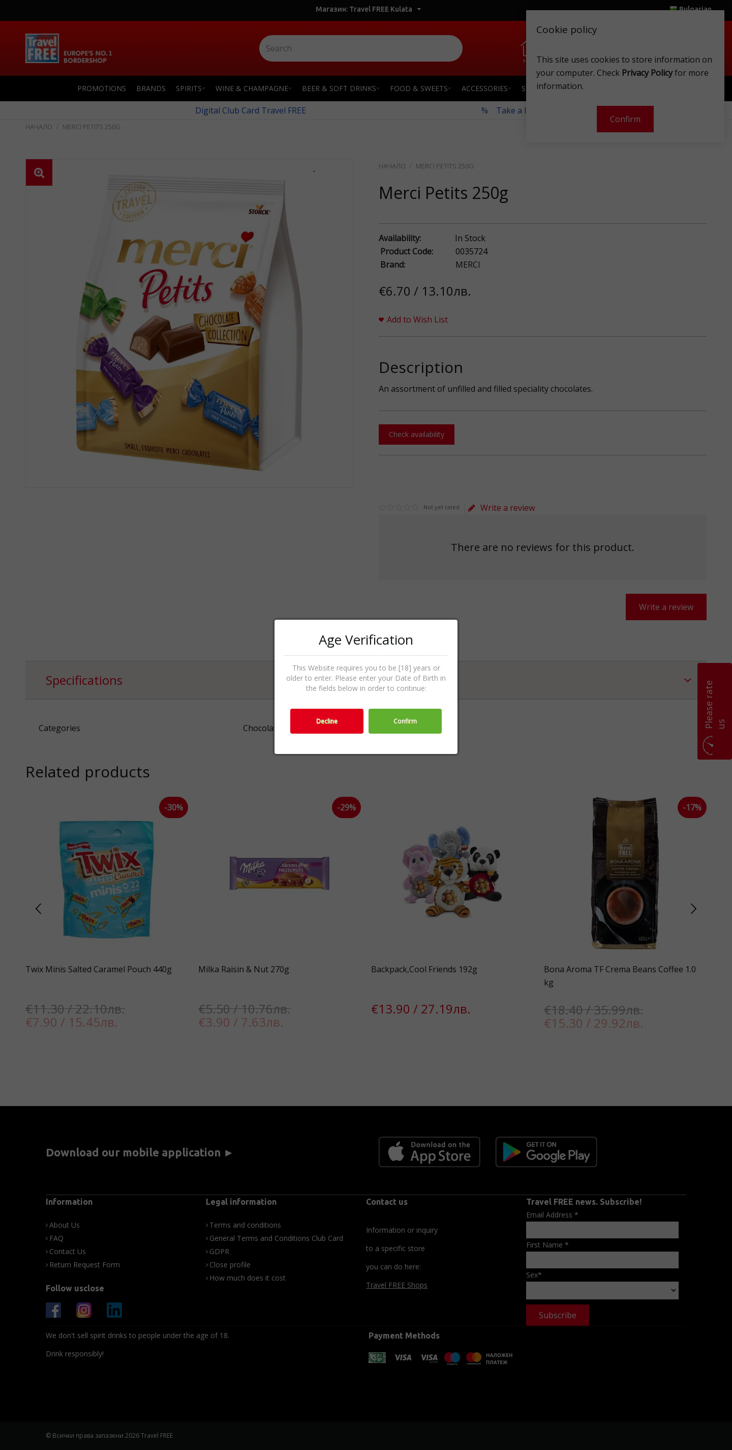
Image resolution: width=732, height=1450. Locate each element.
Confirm (405, 721)
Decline (327, 721)
